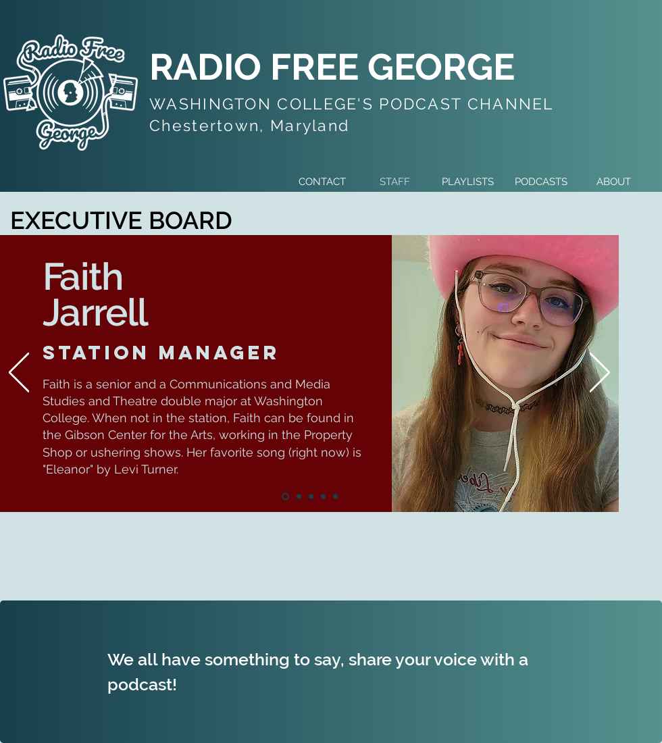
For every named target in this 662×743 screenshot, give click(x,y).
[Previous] (19, 373)
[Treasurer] (335, 496)
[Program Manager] (299, 496)
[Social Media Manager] (323, 496)
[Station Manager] (285, 497)
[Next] (600, 373)
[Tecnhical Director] (311, 496)
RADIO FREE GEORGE (332, 66)
